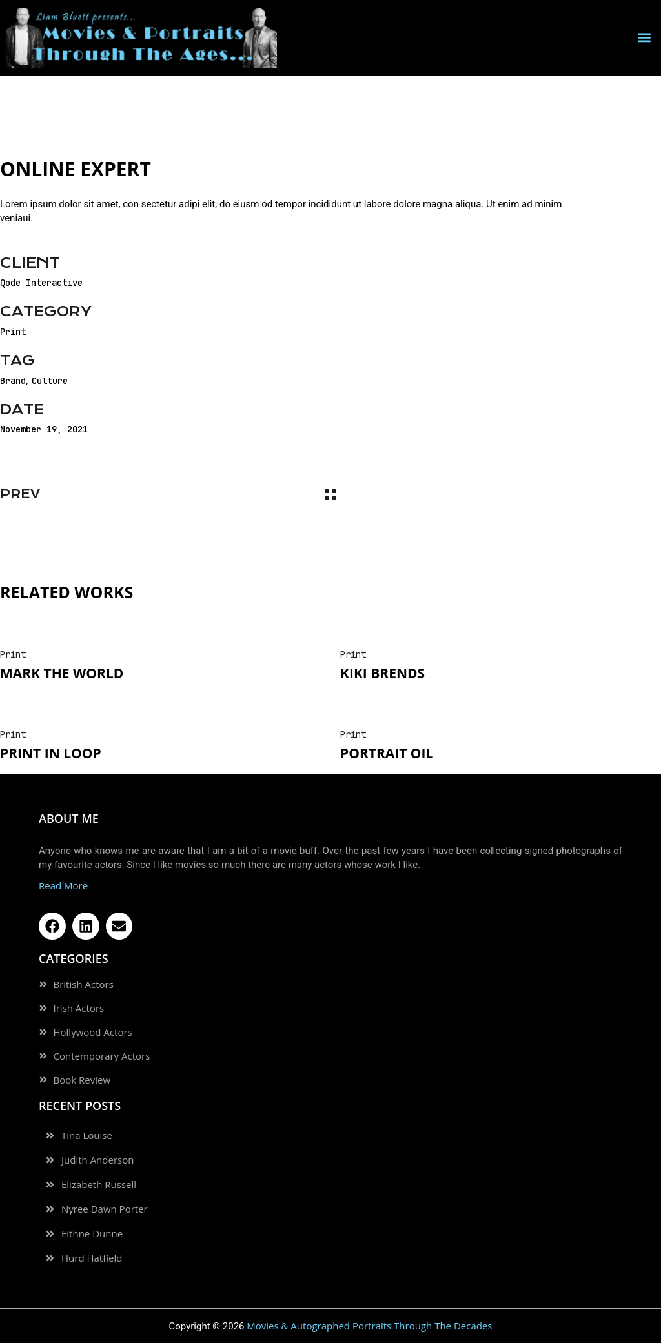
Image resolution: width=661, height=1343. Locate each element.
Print (13, 332)
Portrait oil (386, 753)
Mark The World (61, 673)
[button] (644, 37)
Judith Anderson (97, 1160)
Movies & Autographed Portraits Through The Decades (369, 1325)
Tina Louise (86, 1135)
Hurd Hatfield (91, 1258)
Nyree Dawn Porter (104, 1209)
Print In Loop (50, 753)
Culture (50, 381)
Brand (13, 381)
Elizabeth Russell (98, 1184)
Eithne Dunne (92, 1233)
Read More (63, 885)
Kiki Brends (382, 673)
